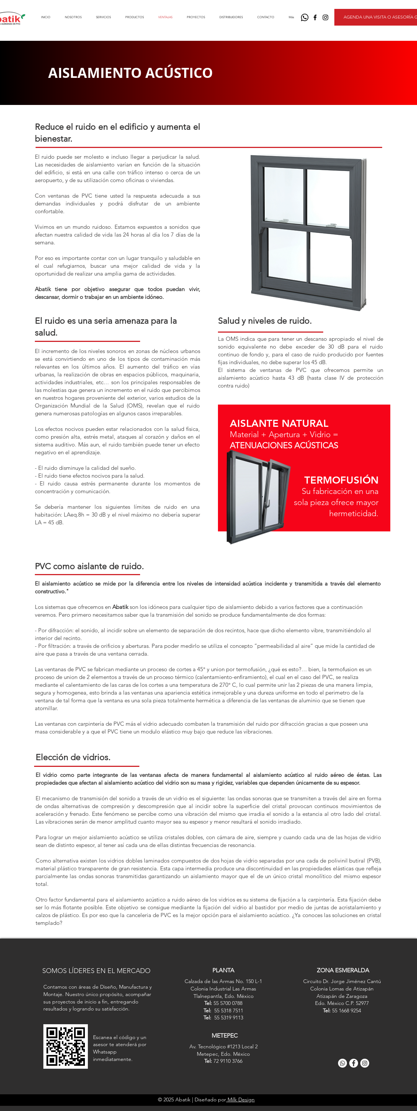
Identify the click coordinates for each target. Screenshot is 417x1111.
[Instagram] (364, 1063)
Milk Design (240, 1099)
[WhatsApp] (304, 17)
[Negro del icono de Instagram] (325, 17)
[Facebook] (353, 1063)
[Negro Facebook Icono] (315, 17)
